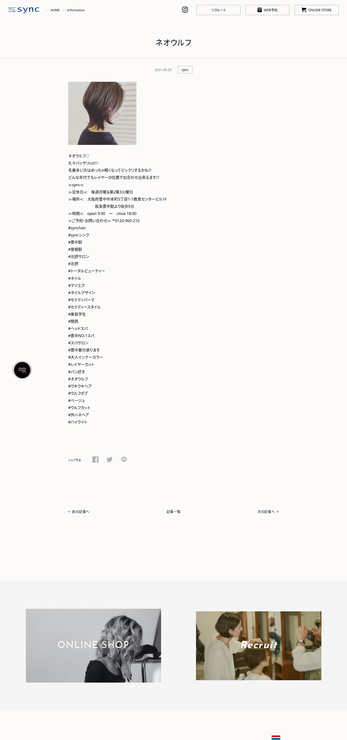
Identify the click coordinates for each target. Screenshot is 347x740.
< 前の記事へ (79, 511)
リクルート (218, 9)
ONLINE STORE (317, 9)
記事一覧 (174, 511)
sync (185, 69)
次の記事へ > (268, 511)
